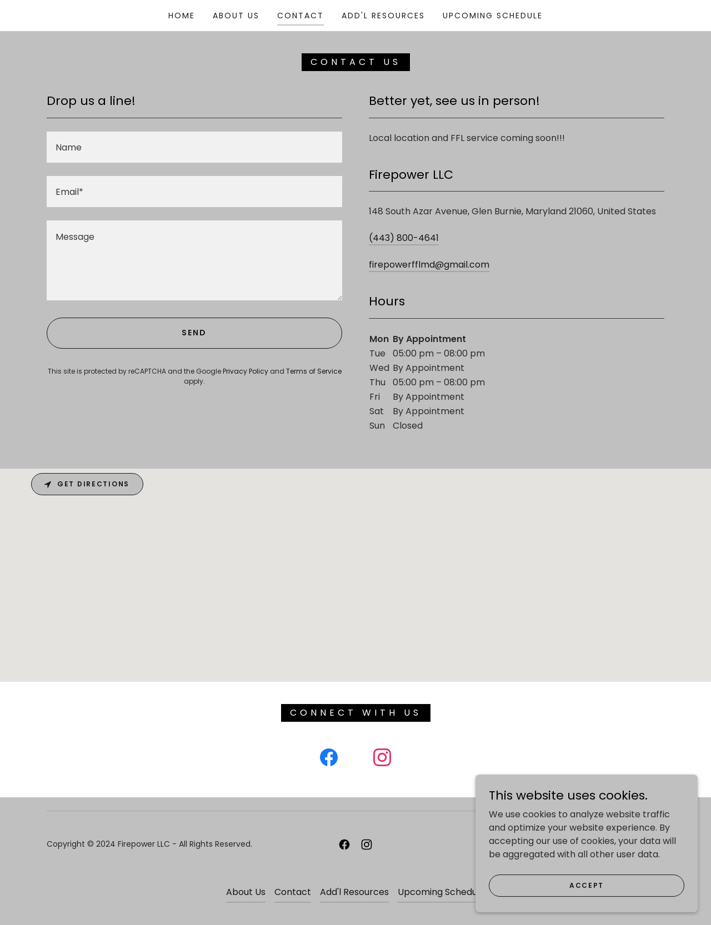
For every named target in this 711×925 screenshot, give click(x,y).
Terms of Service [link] (314, 371)
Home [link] (181, 15)
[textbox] (194, 147)
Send (194, 332)
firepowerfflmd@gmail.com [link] (429, 264)
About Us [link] (236, 15)
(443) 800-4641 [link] (404, 238)
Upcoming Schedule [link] (493, 15)
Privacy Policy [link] (245, 371)
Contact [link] (300, 15)
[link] (329, 759)
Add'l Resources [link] (383, 15)
